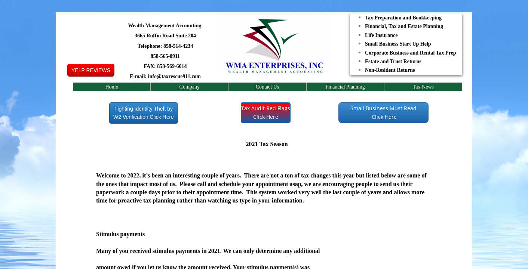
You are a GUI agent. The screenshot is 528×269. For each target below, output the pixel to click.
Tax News (423, 87)
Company (189, 87)
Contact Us (267, 87)
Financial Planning (345, 87)
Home (111, 87)
